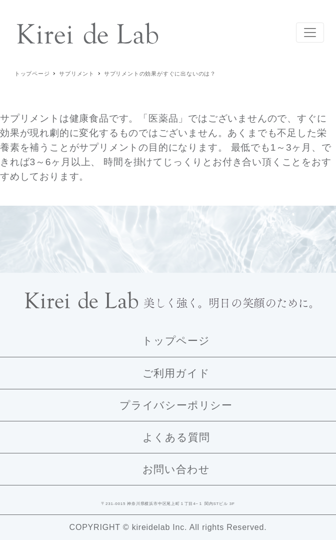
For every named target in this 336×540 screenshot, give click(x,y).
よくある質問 (176, 437)
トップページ (176, 340)
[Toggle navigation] (310, 33)
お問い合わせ (176, 469)
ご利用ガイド (176, 373)
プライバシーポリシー (176, 405)
